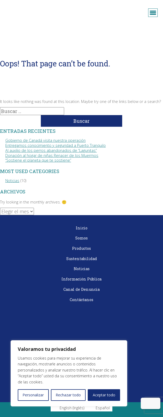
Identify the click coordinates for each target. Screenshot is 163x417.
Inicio (81, 227)
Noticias (12, 180)
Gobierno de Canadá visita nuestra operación (45, 140)
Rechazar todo (68, 394)
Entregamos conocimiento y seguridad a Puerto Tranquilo (55, 145)
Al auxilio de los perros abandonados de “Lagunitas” (51, 150)
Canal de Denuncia (81, 289)
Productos (81, 248)
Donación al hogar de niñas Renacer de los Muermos (51, 155)
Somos (81, 238)
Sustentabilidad (81, 258)
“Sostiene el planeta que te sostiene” (38, 160)
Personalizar (33, 394)
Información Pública (81, 279)
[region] (69, 373)
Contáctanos (81, 299)
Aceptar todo (104, 394)
